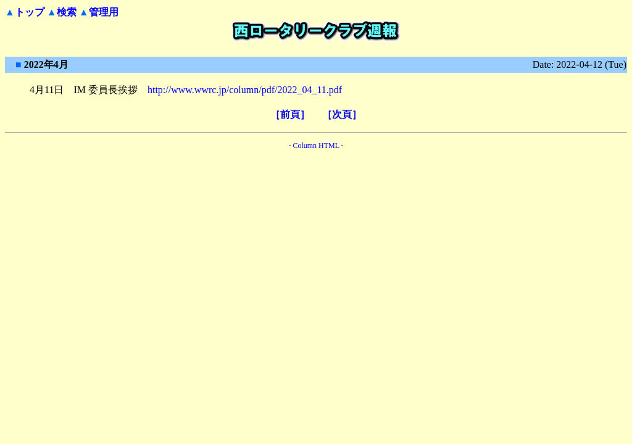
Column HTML (316, 145)
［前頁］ (290, 114)
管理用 (103, 12)
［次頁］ (342, 114)
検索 (67, 12)
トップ (29, 12)
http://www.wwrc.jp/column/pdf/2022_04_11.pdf (245, 89)
